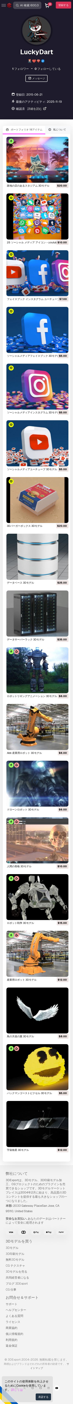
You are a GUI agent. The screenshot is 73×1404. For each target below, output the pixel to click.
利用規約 (11, 1340)
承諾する (43, 1397)
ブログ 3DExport (17, 1284)
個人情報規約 (14, 1334)
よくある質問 (14, 1316)
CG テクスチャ (15, 1266)
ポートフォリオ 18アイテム (23, 129)
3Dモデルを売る (16, 1272)
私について (57, 129)
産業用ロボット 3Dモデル (22, 979)
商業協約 (11, 1328)
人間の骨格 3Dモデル (19, 866)
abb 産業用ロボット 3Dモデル (24, 753)
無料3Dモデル (15, 1260)
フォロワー (20, 69)
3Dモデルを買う (19, 1241)
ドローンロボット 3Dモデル (23, 809)
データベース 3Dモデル (20, 582)
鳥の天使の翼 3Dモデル (20, 1036)
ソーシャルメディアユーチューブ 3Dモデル (32, 469)
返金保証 (11, 1346)
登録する (63, 5)
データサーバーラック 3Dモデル (25, 639)
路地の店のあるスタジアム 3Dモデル (28, 185)
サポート (11, 1304)
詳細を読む (37, 109)
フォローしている (48, 69)
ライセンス (13, 1322)
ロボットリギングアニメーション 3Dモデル (32, 696)
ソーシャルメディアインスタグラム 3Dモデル (33, 412)
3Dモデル (12, 1248)
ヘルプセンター (16, 1310)
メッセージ (36, 78)
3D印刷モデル (15, 1254)
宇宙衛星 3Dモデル (18, 1150)
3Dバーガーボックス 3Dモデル (24, 526)
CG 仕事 (11, 1289)
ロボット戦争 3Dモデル (20, 923)
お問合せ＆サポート (22, 1297)
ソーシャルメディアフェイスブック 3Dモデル (33, 355)
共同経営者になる (17, 1278)
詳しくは (17, 1390)
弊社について (17, 1173)
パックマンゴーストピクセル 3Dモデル (29, 1093)
